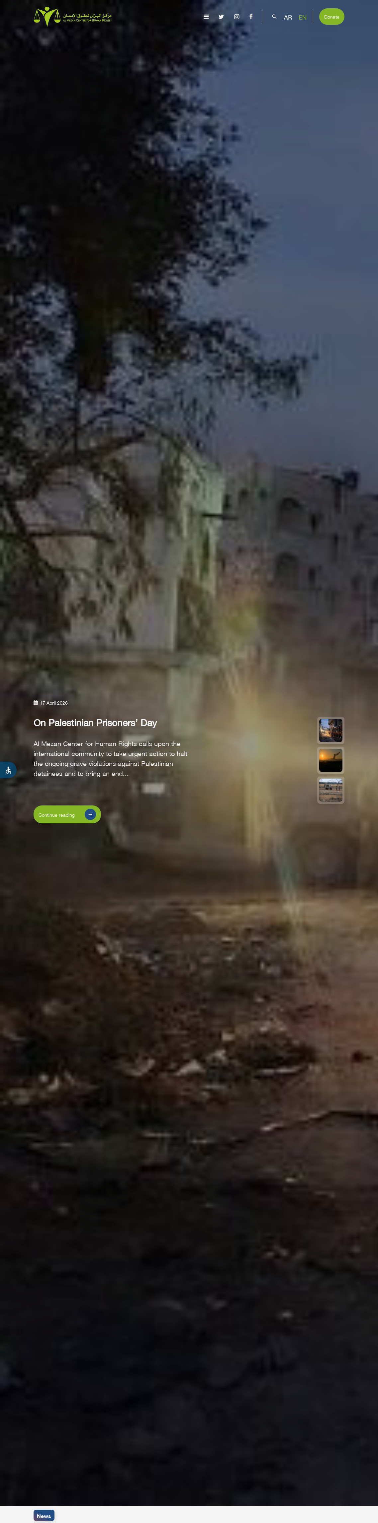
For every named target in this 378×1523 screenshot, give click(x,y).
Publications (230, 38)
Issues (198, 38)
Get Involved (352, 38)
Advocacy (266, 38)
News (44, 1515)
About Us (131, 38)
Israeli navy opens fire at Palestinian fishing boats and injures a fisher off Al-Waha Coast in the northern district (191, 1515)
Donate (331, 16)
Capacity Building (308, 38)
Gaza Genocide (166, 38)
